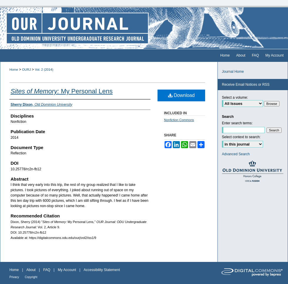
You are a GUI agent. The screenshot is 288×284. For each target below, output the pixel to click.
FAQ (46, 270)
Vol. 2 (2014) (44, 69)
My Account (67, 270)
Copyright (31, 277)
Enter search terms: (237, 123)
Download (181, 95)
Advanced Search (236, 154)
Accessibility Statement (102, 270)
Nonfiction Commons (179, 120)
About (31, 270)
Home (13, 69)
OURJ (26, 69)
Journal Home (233, 72)
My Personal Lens (62, 91)
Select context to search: (241, 137)
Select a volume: (235, 97)
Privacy (14, 277)
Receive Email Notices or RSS (245, 84)
